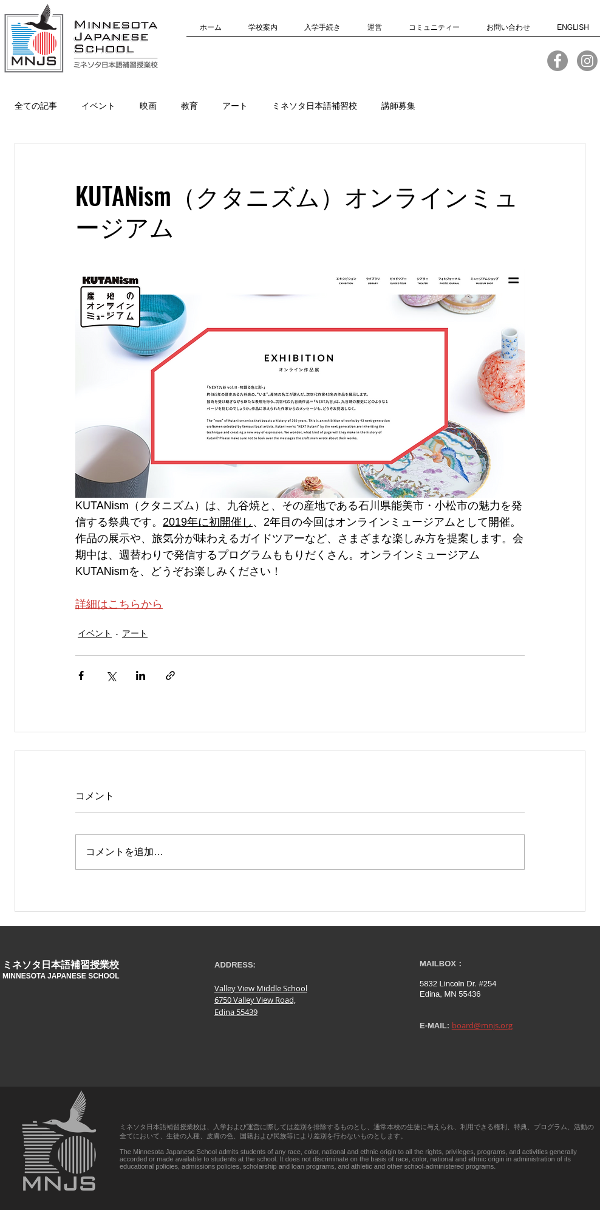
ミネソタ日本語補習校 (314, 106)
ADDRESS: (235, 964)
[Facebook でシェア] (81, 675)
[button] (263, 31)
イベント (98, 106)
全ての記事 (36, 106)
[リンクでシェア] (170, 675)
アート (235, 106)
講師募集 (398, 106)
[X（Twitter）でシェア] (111, 675)
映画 (148, 106)
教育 (189, 106)
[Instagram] (587, 60)
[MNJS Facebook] (557, 60)
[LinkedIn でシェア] (140, 675)
